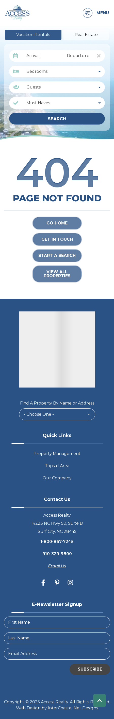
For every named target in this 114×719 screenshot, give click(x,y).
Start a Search (57, 255)
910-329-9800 (57, 553)
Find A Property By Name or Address (57, 403)
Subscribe (90, 669)
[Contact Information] (87, 13)
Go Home (57, 223)
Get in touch (57, 239)
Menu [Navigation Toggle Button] (102, 13)
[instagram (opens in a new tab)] (70, 582)
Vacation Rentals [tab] (33, 34)
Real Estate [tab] (86, 34)
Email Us (57, 566)
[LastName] (57, 638)
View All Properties (57, 273)
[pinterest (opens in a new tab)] (57, 582)
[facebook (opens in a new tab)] (44, 582)
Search (57, 118)
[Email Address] (57, 654)
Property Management (57, 453)
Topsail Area (57, 465)
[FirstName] (57, 622)
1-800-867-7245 (57, 541)
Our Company (57, 478)
